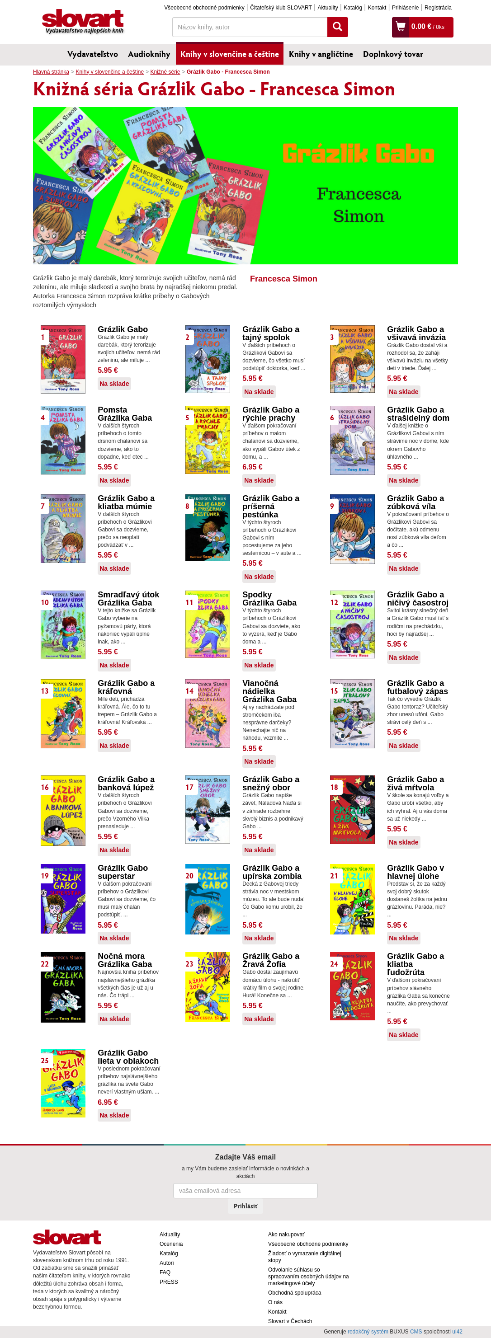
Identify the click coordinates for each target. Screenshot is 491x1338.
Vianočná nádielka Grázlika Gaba (269, 691)
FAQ (165, 1272)
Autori (167, 1263)
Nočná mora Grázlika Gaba (125, 960)
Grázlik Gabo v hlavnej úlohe (415, 872)
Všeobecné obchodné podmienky (204, 8)
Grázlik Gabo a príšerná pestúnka (270, 506)
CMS (416, 1332)
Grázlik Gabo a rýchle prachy (270, 414)
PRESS (169, 1282)
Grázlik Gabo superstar (123, 872)
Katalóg (353, 8)
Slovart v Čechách (290, 1321)
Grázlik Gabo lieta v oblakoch (128, 1057)
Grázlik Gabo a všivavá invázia (416, 333)
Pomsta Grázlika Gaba (125, 414)
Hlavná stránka (51, 72)
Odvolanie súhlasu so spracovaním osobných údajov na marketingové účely (308, 1276)
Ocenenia (171, 1244)
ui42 (457, 1332)
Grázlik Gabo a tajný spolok (270, 333)
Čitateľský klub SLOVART (281, 8)
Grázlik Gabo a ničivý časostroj (418, 598)
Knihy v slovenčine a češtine (229, 53)
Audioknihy (149, 53)
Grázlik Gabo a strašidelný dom (418, 414)
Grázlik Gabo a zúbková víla (415, 502)
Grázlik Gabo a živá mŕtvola (415, 783)
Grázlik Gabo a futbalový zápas (417, 687)
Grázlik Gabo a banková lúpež (126, 783)
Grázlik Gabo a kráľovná (126, 687)
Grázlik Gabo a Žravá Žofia (270, 960)
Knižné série (165, 72)
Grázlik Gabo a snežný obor (270, 783)
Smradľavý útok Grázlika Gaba (128, 598)
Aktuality (327, 8)
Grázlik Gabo (123, 329)
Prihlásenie (405, 8)
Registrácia (438, 8)
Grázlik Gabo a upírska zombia (272, 872)
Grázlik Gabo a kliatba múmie (126, 502)
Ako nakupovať (286, 1234)
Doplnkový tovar (393, 53)
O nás (275, 1302)
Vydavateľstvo (92, 53)
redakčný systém (368, 1332)
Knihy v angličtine (321, 53)
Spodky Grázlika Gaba (269, 598)
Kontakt (377, 8)
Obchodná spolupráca (294, 1293)
